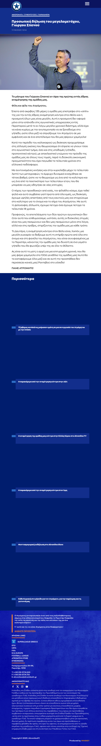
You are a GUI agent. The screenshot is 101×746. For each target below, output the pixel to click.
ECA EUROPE (17, 653)
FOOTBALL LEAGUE (20, 656)
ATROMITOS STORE (20, 658)
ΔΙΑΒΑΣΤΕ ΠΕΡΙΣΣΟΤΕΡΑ (25, 631)
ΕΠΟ (14, 645)
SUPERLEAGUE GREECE (28, 642)
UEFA (14, 648)
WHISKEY (85, 741)
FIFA (14, 650)
